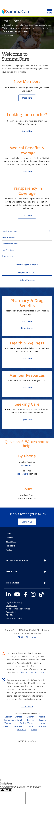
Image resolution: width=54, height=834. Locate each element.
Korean (42, 723)
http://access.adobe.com (32, 672)
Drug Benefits (7, 256)
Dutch (30, 726)
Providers (10, 545)
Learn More (27, 171)
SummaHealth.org (14, 618)
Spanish (8, 716)
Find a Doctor (9, 36)
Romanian (21, 729)
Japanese (18, 726)
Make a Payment (27, 280)
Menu (49, 11)
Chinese (18, 716)
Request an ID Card (27, 272)
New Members (8, 249)
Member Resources (10, 243)
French (42, 720)
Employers (11, 541)
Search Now (27, 131)
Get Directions (27, 637)
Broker (9, 550)
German (30, 716)
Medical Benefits (8, 237)
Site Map (10, 615)
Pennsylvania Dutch (13, 720)
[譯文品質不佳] (8, 790)
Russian (30, 720)
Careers (9, 537)
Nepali (34, 729)
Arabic (42, 716)
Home (8, 533)
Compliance (11, 605)
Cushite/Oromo (27, 723)
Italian (6, 726)
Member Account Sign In (27, 264)
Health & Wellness (9, 231)
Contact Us (27, 521)
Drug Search (27, 328)
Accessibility (11, 612)
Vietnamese (9, 723)
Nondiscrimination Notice (18, 608)
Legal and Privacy (14, 602)
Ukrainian (41, 726)
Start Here (27, 97)
